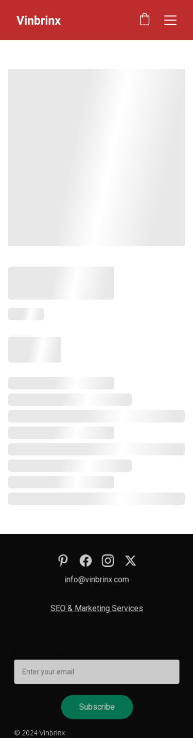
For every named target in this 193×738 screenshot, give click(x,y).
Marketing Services (108, 608)
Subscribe (96, 706)
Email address (40, 653)
